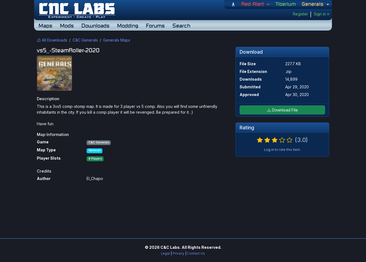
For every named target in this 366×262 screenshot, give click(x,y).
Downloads (95, 25)
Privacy (178, 253)
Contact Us (196, 253)
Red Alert (253, 4)
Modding (127, 25)
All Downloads (52, 40)
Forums (155, 25)
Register (300, 14)
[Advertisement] (183, 209)
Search (181, 25)
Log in (269, 150)
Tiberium (285, 4)
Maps (45, 25)
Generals (313, 4)
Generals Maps (116, 40)
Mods (67, 25)
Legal (165, 253)
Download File (282, 110)
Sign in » (321, 14)
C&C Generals (85, 40)
